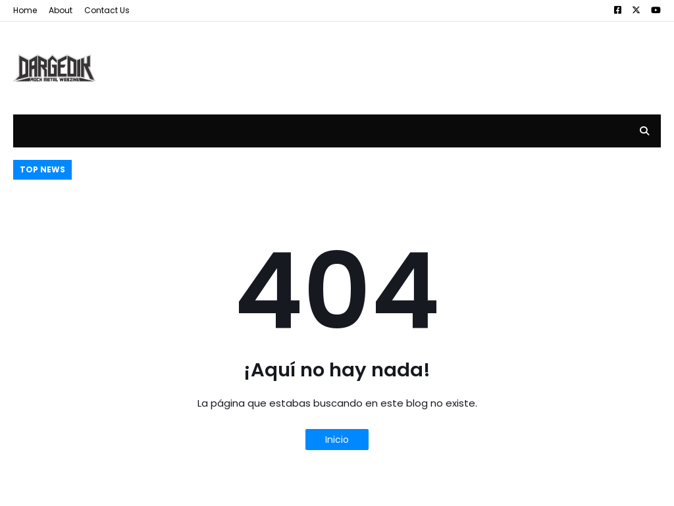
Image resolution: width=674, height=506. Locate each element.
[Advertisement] (421, 58)
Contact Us (107, 10)
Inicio (337, 439)
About (60, 10)
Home (25, 10)
